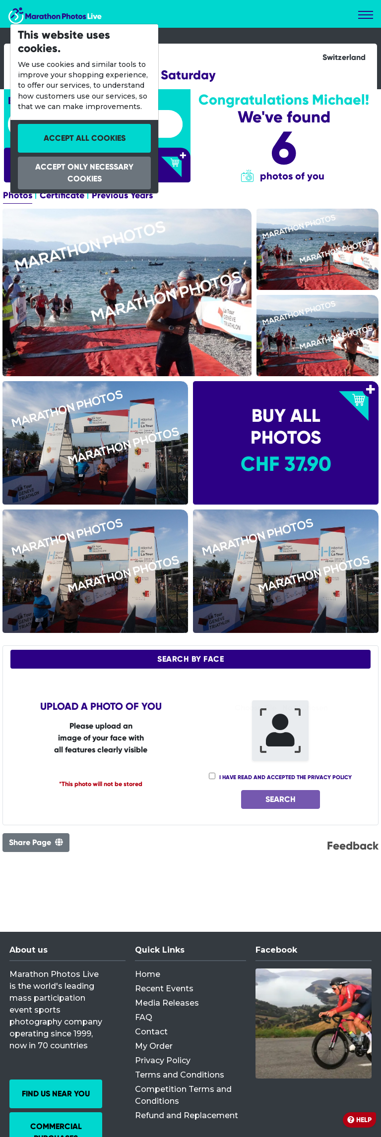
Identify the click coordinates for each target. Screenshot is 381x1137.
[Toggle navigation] (365, 14)
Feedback (353, 846)
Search (280, 799)
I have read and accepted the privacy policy (285, 777)
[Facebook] (313, 1023)
